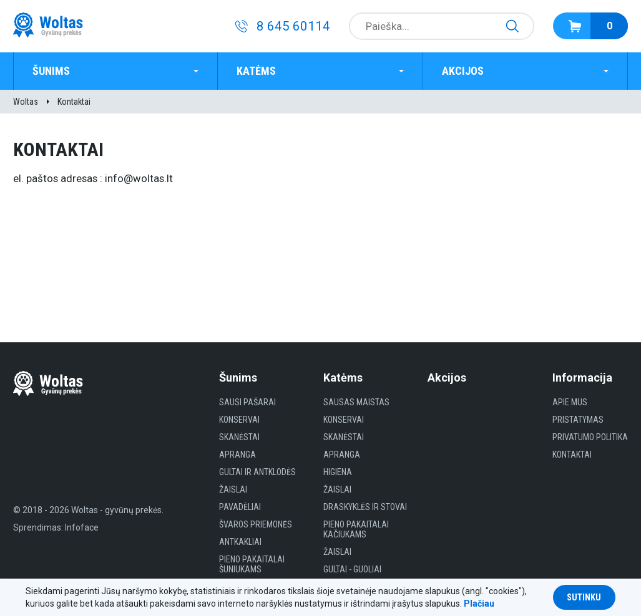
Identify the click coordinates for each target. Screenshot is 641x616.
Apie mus (569, 402)
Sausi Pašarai (247, 402)
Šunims (51, 70)
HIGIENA (337, 472)
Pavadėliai (240, 507)
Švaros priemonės (255, 524)
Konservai (239, 420)
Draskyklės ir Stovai (365, 507)
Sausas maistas (356, 402)
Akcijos (463, 70)
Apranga (237, 455)
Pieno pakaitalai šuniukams (252, 564)
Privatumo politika (590, 437)
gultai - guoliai (352, 569)
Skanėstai (239, 437)
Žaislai (233, 489)
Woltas (25, 102)
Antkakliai (240, 542)
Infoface (82, 527)
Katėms (256, 70)
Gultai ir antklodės (257, 472)
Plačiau (479, 604)
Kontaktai (74, 102)
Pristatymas (578, 420)
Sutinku (584, 597)
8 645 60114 (293, 26)
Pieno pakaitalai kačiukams (356, 529)
